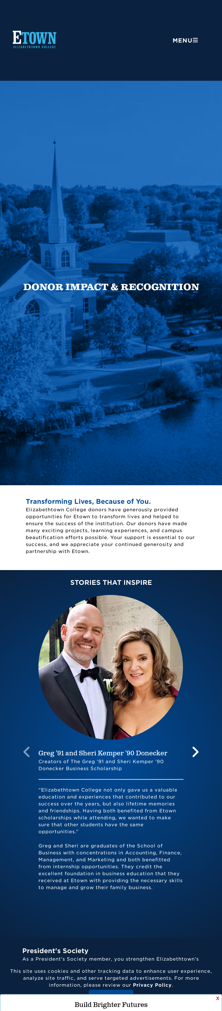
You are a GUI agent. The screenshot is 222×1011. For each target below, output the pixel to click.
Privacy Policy (152, 985)
